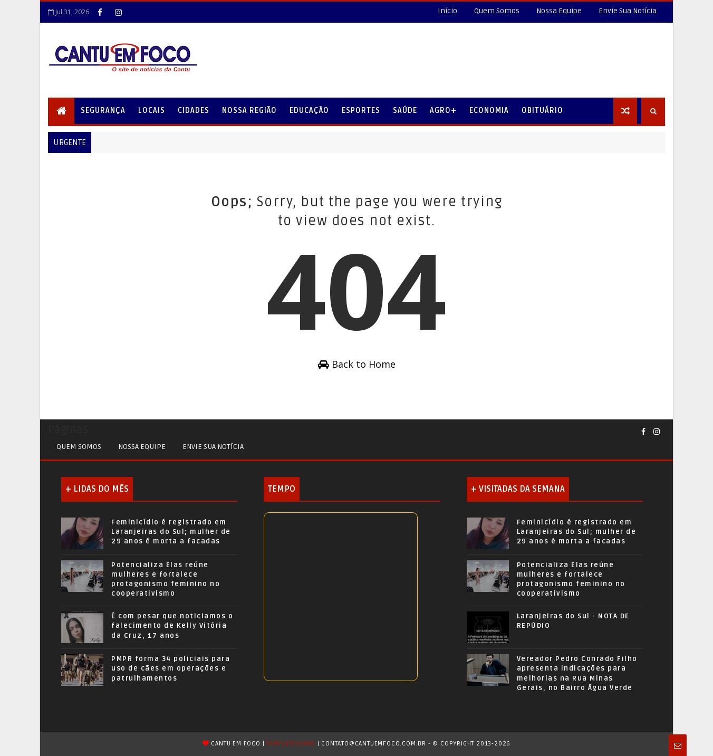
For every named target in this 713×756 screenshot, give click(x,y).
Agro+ (443, 110)
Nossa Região (249, 110)
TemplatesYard (290, 744)
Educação (309, 110)
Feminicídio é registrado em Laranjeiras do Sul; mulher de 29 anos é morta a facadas (171, 532)
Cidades (193, 110)
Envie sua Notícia (213, 446)
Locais (151, 110)
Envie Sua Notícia (628, 10)
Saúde (405, 110)
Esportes (361, 110)
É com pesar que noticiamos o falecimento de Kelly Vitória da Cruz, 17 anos (172, 625)
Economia (489, 110)
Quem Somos (496, 10)
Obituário (542, 110)
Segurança (103, 110)
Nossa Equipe (559, 10)
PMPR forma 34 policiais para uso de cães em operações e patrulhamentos (170, 668)
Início (447, 10)
